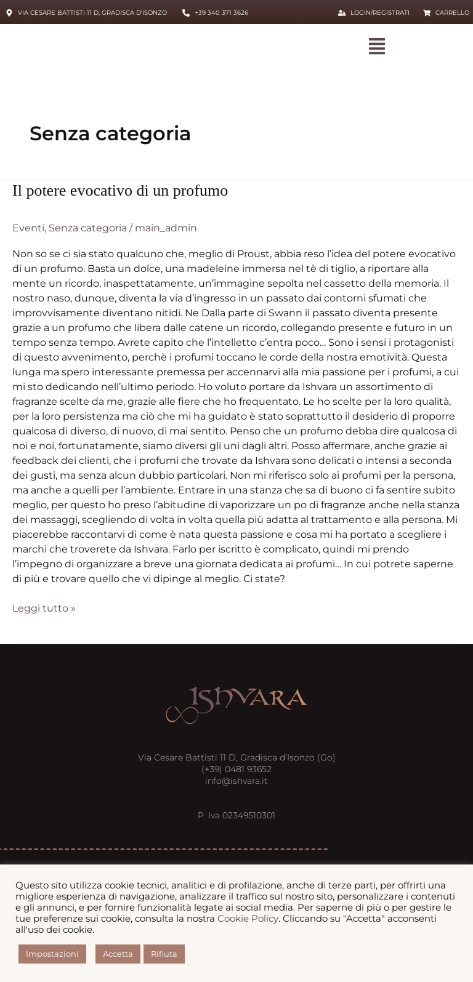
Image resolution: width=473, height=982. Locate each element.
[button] (377, 47)
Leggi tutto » (44, 607)
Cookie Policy (247, 918)
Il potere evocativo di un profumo (120, 190)
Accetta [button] (118, 954)
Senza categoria (88, 228)
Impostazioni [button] (52, 954)
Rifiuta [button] (164, 954)
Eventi (28, 228)
